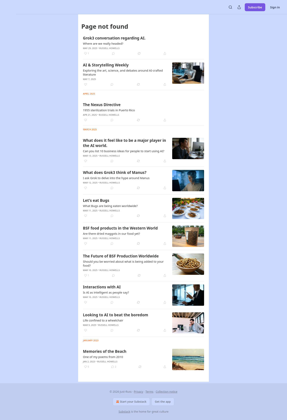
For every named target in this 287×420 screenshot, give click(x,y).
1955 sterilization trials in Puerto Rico (109, 110)
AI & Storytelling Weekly (106, 65)
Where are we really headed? (103, 43)
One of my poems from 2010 (103, 357)
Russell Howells (109, 48)
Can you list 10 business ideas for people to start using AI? (123, 151)
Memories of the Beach (104, 351)
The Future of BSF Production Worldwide (121, 256)
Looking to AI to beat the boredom (115, 314)
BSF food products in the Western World (120, 228)
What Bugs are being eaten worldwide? (110, 206)
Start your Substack (130, 401)
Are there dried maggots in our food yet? (111, 234)
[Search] (230, 7)
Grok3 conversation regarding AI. (114, 38)
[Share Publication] (239, 7)
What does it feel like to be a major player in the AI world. (124, 143)
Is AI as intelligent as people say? (106, 292)
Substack (124, 411)
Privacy (138, 391)
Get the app (163, 401)
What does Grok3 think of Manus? (114, 172)
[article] (143, 45)
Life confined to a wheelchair (103, 320)
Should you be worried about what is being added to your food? (123, 263)
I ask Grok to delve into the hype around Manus (116, 178)
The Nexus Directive (102, 104)
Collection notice (166, 391)
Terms (149, 391)
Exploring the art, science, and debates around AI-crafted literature (123, 72)
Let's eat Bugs (96, 200)
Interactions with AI (102, 287)
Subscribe (255, 7)
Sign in (275, 7)
